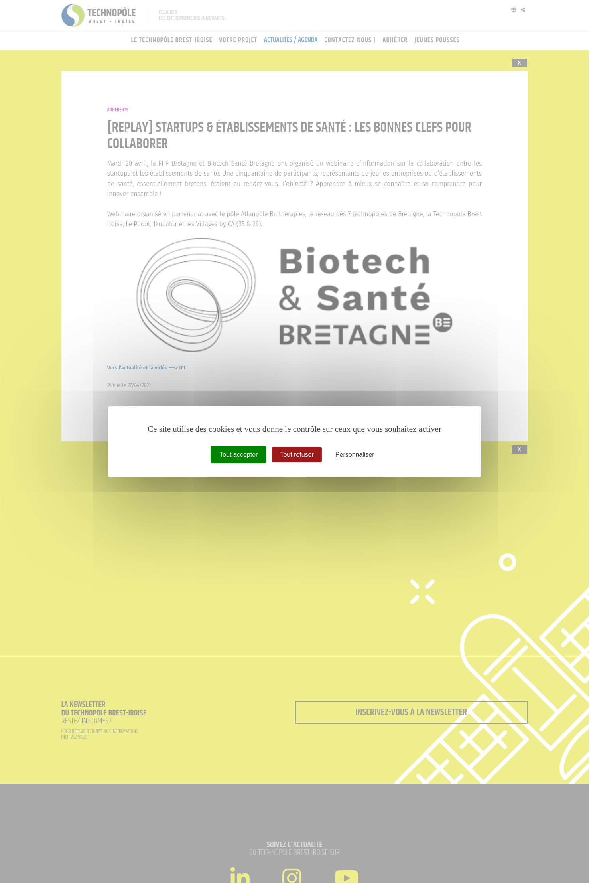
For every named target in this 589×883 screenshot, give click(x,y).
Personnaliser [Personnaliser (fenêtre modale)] (354, 454)
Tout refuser (296, 454)
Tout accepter (238, 454)
